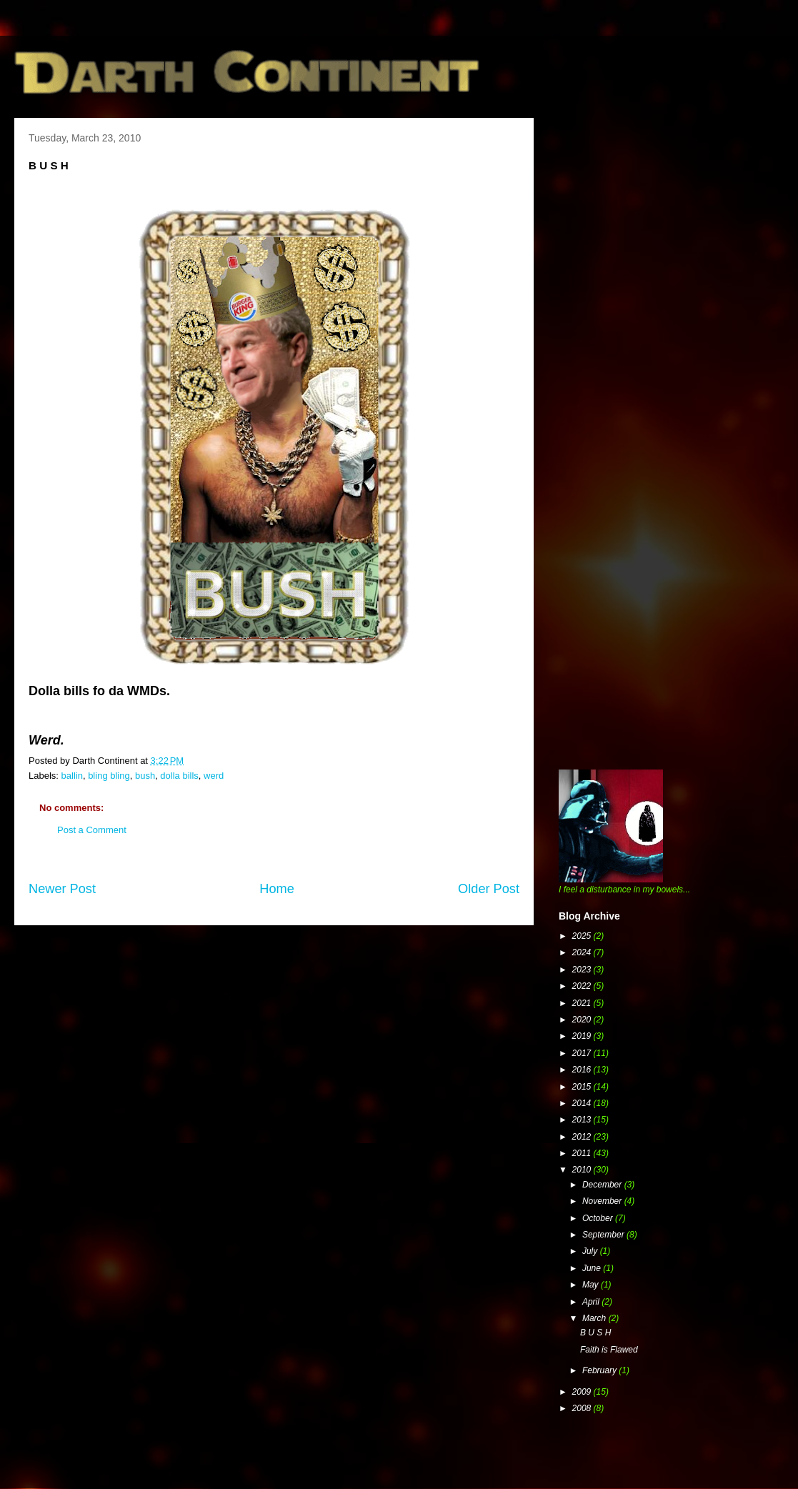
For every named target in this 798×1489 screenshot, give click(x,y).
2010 (583, 1170)
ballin (72, 775)
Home (276, 889)
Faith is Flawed (609, 1350)
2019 (583, 1036)
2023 (583, 970)
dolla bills (179, 775)
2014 (583, 1103)
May (591, 1285)
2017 (583, 1053)
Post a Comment (91, 830)
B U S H (595, 1333)
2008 (583, 1408)
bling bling (109, 775)
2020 (583, 1020)
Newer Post (62, 889)
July (591, 1251)
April (592, 1302)
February (600, 1370)
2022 (583, 986)
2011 (583, 1153)
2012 (583, 1137)
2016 (583, 1070)
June (592, 1268)
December (603, 1185)
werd (214, 775)
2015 (583, 1087)
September (604, 1235)
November (603, 1201)
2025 (583, 936)
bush (145, 775)
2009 (583, 1392)
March (595, 1318)
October (598, 1218)
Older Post (488, 889)
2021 (583, 1003)
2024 (583, 952)
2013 (583, 1120)
